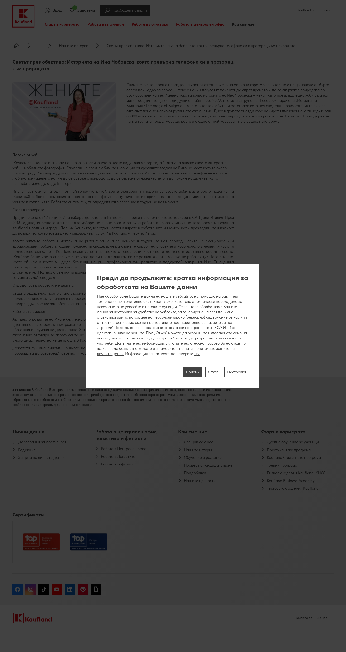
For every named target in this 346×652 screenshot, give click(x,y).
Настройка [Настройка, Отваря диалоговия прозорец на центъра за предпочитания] (236, 372)
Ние (100, 296)
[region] (173, 326)
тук (197, 354)
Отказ (213, 372)
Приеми (193, 372)
